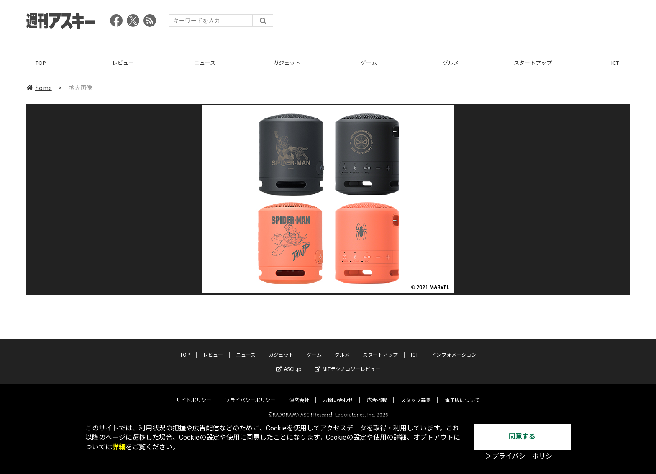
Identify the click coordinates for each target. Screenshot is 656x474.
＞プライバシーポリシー (522, 456)
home (39, 87)
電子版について (462, 393)
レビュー (123, 63)
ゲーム (369, 63)
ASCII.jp (289, 362)
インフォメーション (454, 348)
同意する (522, 437)
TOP (41, 63)
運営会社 (299, 393)
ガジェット (286, 63)
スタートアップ (533, 63)
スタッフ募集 (416, 393)
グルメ (451, 63)
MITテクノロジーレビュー (347, 362)
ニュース (204, 63)
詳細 (119, 447)
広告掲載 (377, 393)
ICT (615, 63)
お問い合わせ (338, 393)
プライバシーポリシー (250, 393)
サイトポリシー (193, 393)
